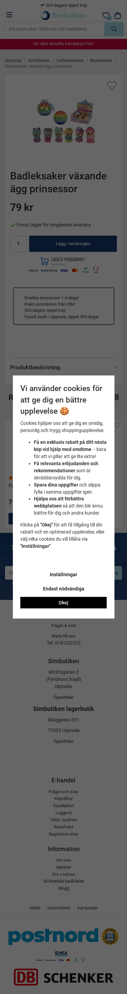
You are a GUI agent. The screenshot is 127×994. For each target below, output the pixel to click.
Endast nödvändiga (63, 588)
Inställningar (63, 574)
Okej (63, 602)
